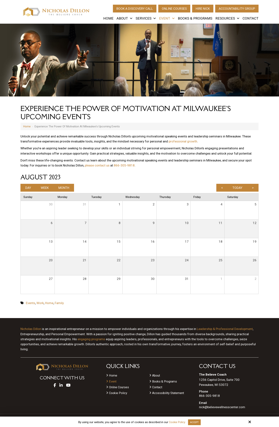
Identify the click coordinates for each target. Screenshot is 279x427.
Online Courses (174, 8)
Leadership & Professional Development (225, 329)
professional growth (183, 141)
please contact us (97, 165)
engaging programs (91, 339)
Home (27, 126)
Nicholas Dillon (30, 329)
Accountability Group (237, 8)
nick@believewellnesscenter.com (222, 407)
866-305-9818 (124, 165)
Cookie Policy (176, 422)
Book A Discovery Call (134, 8)
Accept (194, 422)
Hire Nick (203, 8)
